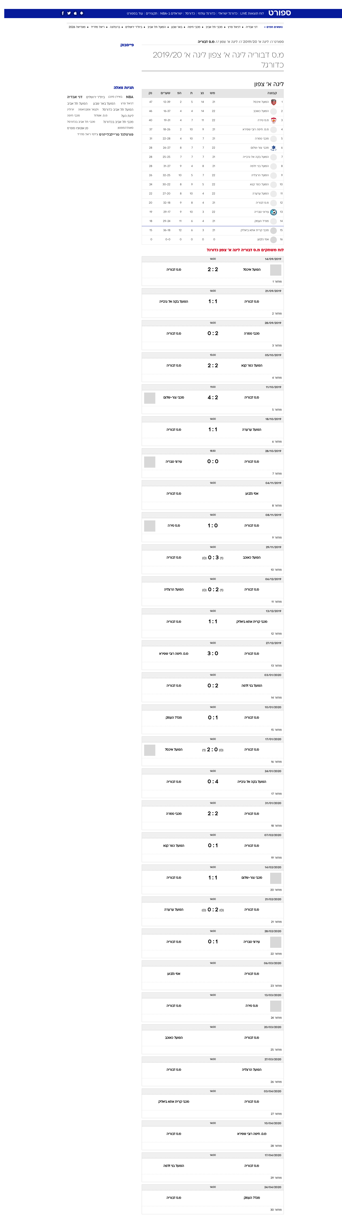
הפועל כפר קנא (247, 365)
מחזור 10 (272, 570)
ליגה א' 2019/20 (252, 42)
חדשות (250, 4)
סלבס (206, 4)
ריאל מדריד (93, 27)
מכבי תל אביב (209, 27)
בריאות (168, 4)
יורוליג (66, 109)
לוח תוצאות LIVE (247, 13)
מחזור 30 (272, 1210)
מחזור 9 (273, 538)
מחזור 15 (272, 730)
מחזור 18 (272, 826)
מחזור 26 (272, 1082)
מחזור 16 (272, 762)
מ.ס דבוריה (202, 42)
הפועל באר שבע (100, 103)
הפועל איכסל (247, 269)
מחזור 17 (272, 794)
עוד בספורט (131, 13)
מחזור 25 (272, 1050)
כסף (194, 4)
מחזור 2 (273, 314)
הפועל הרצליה (169, 589)
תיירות (153, 4)
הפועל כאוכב (247, 557)
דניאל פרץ (230, 27)
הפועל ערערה (247, 430)
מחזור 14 (272, 698)
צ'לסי (91, 134)
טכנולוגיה (136, 4)
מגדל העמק (169, 717)
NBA (125, 97)
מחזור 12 (272, 634)
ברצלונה (111, 27)
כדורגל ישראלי (223, 13)
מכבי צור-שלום (169, 397)
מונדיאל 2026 (72, 27)
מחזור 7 (273, 474)
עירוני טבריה (169, 462)
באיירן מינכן (111, 97)
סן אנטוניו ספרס (73, 128)
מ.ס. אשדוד (96, 115)
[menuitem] (247, 4)
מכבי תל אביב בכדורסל (77, 122)
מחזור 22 (272, 954)
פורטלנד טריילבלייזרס (112, 135)
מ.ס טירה (169, 525)
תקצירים (147, 13)
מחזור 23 (272, 986)
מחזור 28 (272, 1146)
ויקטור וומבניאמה (84, 109)
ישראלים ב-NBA (167, 13)
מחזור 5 (273, 410)
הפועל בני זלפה (247, 685)
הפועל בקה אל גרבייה (169, 301)
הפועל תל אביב (152, 27)
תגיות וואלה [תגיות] (119, 88)
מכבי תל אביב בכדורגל (114, 122)
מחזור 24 (272, 1018)
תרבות (220, 4)
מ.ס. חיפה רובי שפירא (169, 654)
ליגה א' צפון (224, 42)
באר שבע (172, 27)
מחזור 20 (272, 890)
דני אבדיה (247, 27)
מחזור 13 (272, 666)
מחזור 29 (272, 1178)
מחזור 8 (273, 506)
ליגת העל (123, 116)
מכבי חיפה (189, 27)
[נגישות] (6, 4)
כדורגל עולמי (202, 13)
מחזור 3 (273, 345)
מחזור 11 (272, 602)
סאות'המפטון (121, 128)
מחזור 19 (272, 858)
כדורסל (186, 13)
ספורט (235, 4)
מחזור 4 (273, 378)
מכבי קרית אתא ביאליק (247, 622)
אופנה (119, 4)
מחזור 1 (273, 282)
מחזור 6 (273, 442)
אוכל (182, 4)
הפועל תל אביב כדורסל (113, 109)
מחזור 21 (272, 922)
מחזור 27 (272, 1114)
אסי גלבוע (247, 493)
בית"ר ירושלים (129, 27)
